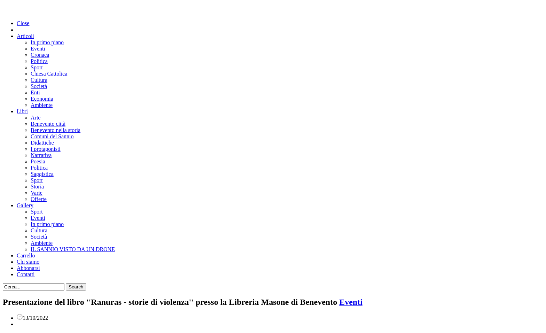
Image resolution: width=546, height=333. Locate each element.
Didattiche (42, 143)
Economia (42, 99)
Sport (37, 67)
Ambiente (42, 105)
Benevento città (48, 124)
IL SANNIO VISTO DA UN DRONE (73, 249)
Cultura (39, 80)
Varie (36, 193)
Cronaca (40, 55)
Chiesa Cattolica (49, 74)
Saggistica (42, 174)
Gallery (25, 205)
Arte (35, 118)
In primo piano (47, 42)
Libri (22, 111)
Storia (37, 186)
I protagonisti (46, 149)
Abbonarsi (28, 268)
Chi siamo (28, 262)
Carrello (26, 255)
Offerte (39, 199)
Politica (39, 61)
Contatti (26, 274)
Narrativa (41, 155)
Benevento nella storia (55, 130)
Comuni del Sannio (52, 136)
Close (23, 23)
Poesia (38, 161)
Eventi (38, 49)
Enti (35, 92)
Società (39, 86)
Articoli (25, 36)
